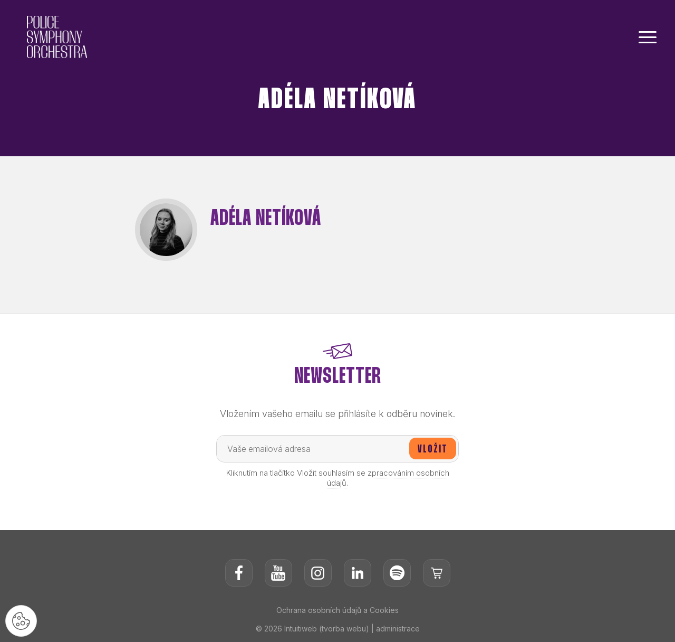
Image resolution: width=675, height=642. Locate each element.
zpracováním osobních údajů (388, 478)
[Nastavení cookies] (21, 621)
